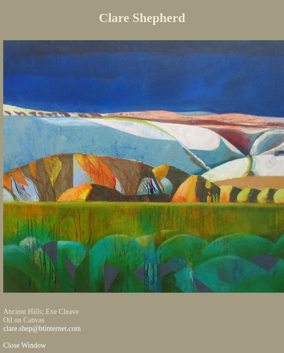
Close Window (24, 345)
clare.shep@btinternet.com (42, 328)
